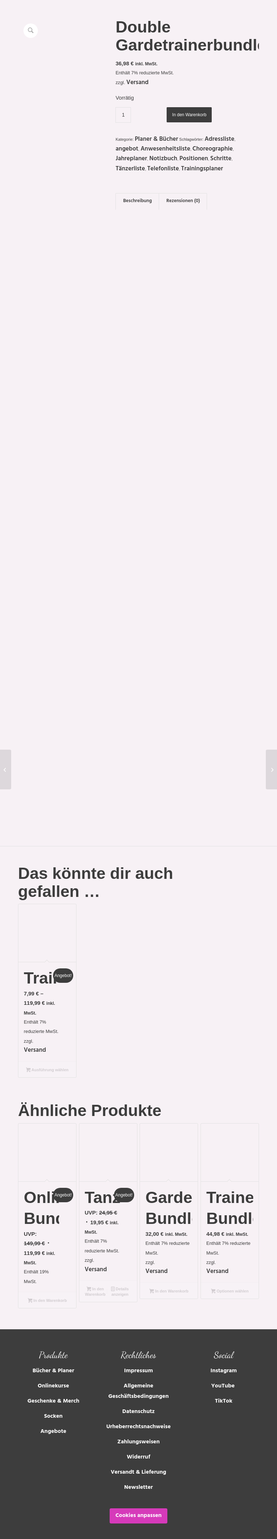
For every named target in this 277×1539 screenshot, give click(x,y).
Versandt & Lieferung (138, 1466)
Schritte (221, 159)
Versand (137, 83)
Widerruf (138, 1451)
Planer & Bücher (156, 139)
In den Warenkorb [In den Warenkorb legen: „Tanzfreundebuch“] (95, 1285)
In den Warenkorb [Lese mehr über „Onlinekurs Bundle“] (47, 1295)
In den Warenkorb (189, 114)
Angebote (53, 1425)
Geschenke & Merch (53, 1395)
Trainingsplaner (202, 169)
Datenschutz (138, 1405)
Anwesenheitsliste (165, 149)
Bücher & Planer (53, 1365)
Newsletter (138, 1481)
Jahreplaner (131, 159)
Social (223, 1348)
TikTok (223, 1395)
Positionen (194, 159)
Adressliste (219, 139)
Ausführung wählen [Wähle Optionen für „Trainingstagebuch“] (47, 1064)
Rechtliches (138, 1348)
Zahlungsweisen (138, 1435)
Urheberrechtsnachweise (138, 1420)
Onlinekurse (53, 1380)
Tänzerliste (130, 169)
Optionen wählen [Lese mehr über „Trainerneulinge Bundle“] (230, 1285)
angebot (126, 149)
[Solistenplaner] (271, 769)
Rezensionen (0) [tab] (183, 201)
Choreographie (213, 149)
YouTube (223, 1380)
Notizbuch (163, 159)
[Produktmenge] (123, 115)
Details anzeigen (120, 1285)
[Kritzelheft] (5, 769)
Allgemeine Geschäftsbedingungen (138, 1385)
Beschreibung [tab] (137, 201)
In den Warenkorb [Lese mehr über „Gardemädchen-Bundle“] (168, 1285)
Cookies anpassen (138, 1509)
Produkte (53, 1348)
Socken (53, 1410)
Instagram (224, 1365)
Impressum (138, 1365)
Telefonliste (163, 169)
